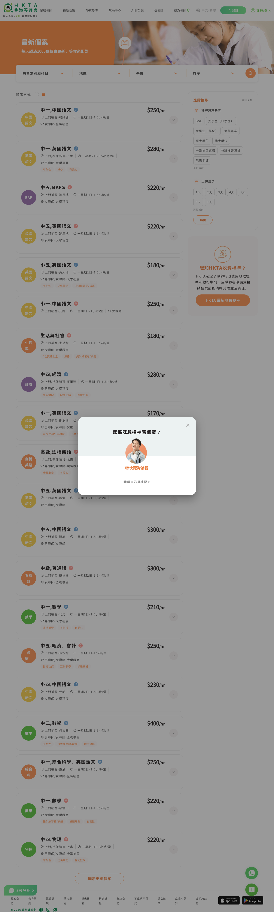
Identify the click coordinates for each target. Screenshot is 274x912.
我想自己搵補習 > (137, 482)
